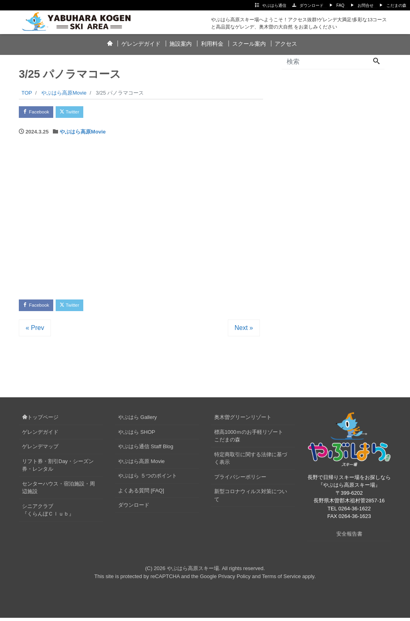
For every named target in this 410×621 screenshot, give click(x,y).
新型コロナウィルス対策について (250, 499)
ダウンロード (311, 5)
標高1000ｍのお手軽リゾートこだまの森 (248, 440)
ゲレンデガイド (141, 43)
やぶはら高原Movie (83, 133)
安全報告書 (349, 537)
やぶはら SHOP (136, 436)
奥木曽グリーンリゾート (242, 421)
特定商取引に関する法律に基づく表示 (250, 462)
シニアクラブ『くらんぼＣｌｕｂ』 (48, 514)
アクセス (286, 43)
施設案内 (180, 43)
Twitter (77, 113)
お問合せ (366, 5)
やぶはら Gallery (137, 421)
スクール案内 (249, 43)
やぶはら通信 (274, 5)
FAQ (340, 5)
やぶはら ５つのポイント (147, 479)
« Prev (35, 331)
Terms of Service (281, 579)
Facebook (39, 113)
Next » (244, 331)
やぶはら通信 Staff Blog (145, 450)
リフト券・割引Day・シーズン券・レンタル (58, 469)
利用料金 (212, 43)
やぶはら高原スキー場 (193, 572)
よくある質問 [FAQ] (141, 494)
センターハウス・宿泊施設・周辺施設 (58, 491)
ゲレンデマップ (40, 450)
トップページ (40, 421)
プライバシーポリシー (240, 480)
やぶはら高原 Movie (141, 465)
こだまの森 (396, 5)
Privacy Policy (234, 579)
